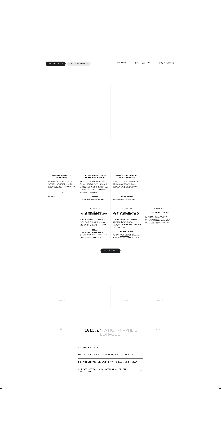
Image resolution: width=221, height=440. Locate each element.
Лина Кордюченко (61, 192)
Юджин (94, 229)
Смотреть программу (79, 63)
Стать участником (55, 63)
